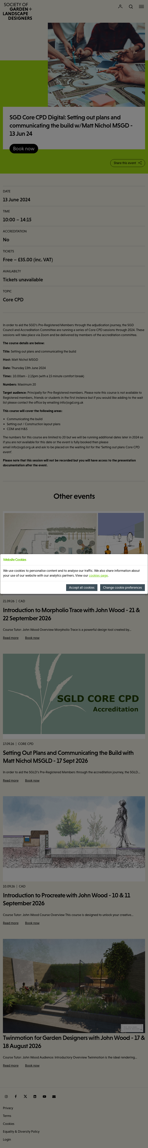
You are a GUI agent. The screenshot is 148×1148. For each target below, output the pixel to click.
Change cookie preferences (122, 587)
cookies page (98, 575)
